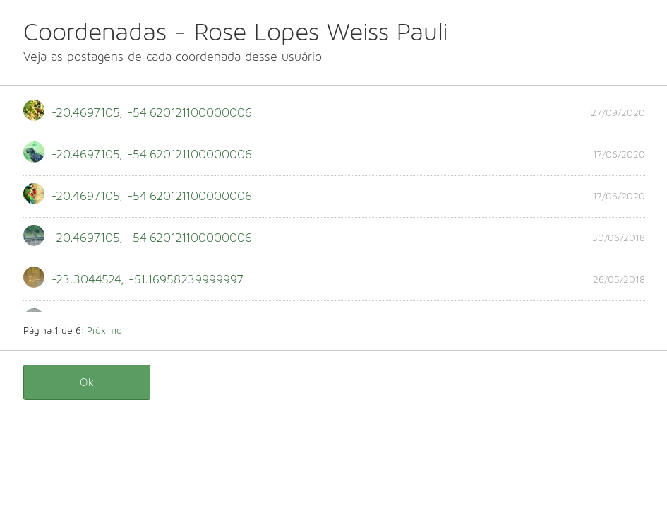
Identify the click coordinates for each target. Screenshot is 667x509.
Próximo (104, 331)
